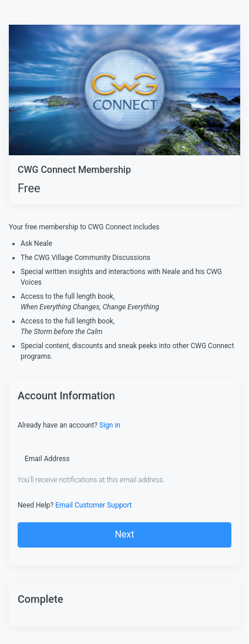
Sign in (109, 425)
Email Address (47, 459)
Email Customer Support (93, 505)
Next (124, 534)
